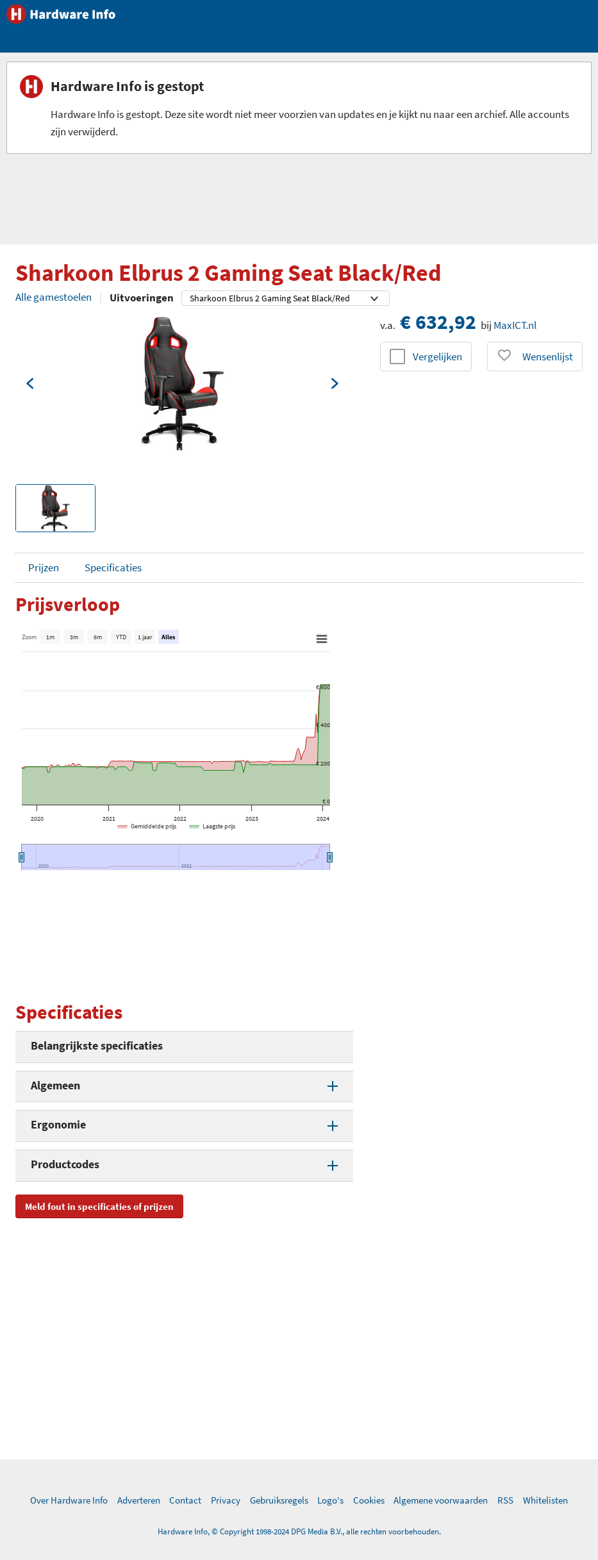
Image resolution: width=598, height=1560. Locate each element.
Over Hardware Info (69, 1500)
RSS (505, 1500)
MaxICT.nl (515, 325)
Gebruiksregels (279, 1500)
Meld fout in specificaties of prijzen (99, 1206)
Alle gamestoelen (53, 297)
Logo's (330, 1500)
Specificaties (113, 567)
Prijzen (43, 567)
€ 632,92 (438, 322)
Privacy (225, 1500)
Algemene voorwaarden (441, 1500)
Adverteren (138, 1500)
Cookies (369, 1500)
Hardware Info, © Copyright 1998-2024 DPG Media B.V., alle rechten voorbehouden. (299, 1531)
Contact (185, 1500)
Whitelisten (545, 1500)
